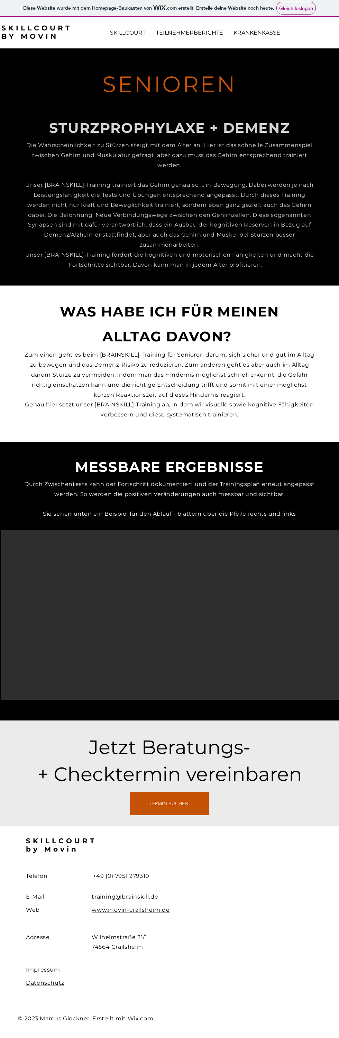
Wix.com (140, 1018)
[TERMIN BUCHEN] (169, 803)
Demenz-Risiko (116, 364)
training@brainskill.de (125, 896)
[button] (170, 615)
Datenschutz (45, 983)
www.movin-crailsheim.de (131, 910)
